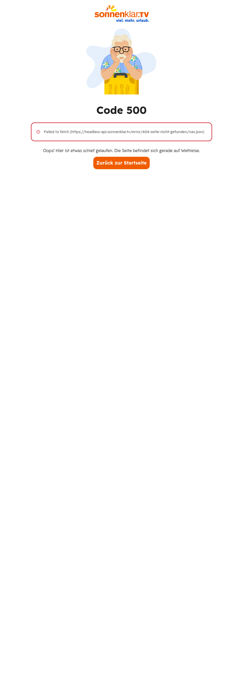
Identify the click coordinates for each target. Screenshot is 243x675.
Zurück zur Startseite (121, 163)
